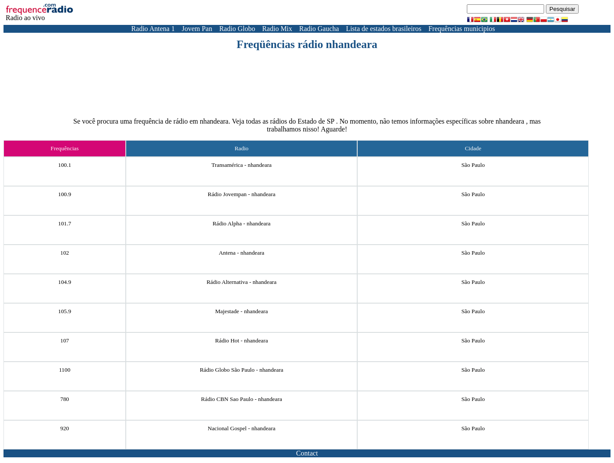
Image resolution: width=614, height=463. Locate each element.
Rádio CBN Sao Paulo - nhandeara (241, 399)
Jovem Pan (197, 28)
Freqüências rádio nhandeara (307, 44)
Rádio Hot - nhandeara (241, 340)
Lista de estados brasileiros (383, 28)
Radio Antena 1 (153, 28)
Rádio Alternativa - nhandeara (241, 282)
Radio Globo (237, 28)
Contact (307, 453)
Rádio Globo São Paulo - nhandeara (241, 369)
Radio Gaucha (319, 28)
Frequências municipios (461, 28)
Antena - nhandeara (241, 252)
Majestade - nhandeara (241, 311)
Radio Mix (277, 28)
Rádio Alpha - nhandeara (242, 223)
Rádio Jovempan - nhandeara (242, 194)
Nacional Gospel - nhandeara (242, 428)
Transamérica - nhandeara (241, 165)
